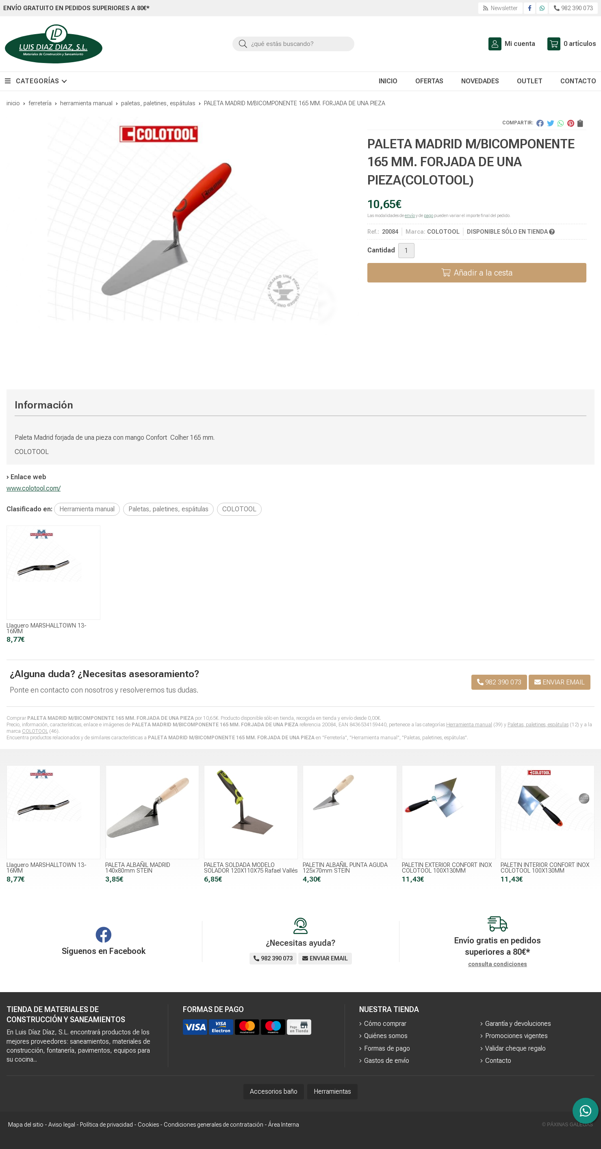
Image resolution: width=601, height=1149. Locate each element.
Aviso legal (61, 1124)
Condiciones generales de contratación (213, 1124)
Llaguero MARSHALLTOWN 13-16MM (47, 628)
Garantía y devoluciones (518, 1023)
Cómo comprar (385, 1023)
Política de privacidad (106, 1124)
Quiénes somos (386, 1036)
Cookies (148, 1124)
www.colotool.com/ (34, 488)
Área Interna (283, 1124)
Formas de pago (387, 1048)
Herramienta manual (469, 725)
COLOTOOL (35, 731)
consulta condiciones (497, 964)
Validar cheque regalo (515, 1048)
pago (428, 215)
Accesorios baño (273, 1091)
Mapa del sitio (25, 1124)
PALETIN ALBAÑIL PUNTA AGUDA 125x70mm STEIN (345, 868)
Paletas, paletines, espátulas (538, 725)
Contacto (498, 1060)
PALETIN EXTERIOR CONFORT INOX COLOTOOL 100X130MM (447, 868)
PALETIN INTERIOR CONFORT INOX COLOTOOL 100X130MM (545, 868)
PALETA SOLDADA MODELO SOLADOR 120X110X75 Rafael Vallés (251, 868)
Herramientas (332, 1091)
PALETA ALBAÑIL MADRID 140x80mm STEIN (137, 868)
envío (410, 215)
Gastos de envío (386, 1060)
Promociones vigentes (516, 1036)
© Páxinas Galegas (567, 1124)
